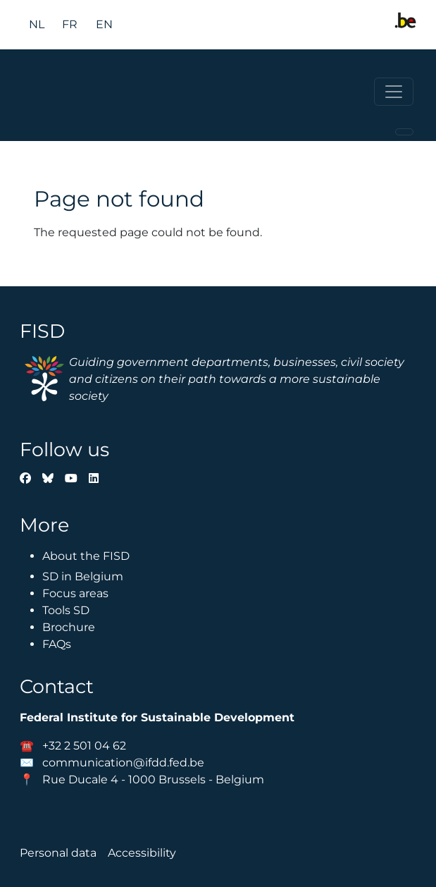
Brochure (68, 627)
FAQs (56, 644)
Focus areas (75, 593)
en (104, 24)
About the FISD (86, 556)
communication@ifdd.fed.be (123, 762)
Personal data (58, 853)
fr (69, 24)
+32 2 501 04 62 (84, 745)
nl (36, 24)
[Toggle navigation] (393, 92)
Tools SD (65, 610)
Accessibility (142, 853)
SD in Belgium (82, 576)
